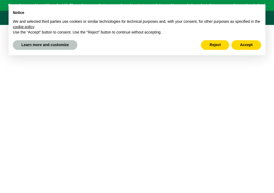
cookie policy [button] (23, 27)
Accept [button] (246, 45)
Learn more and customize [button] (45, 45)
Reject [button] (215, 45)
